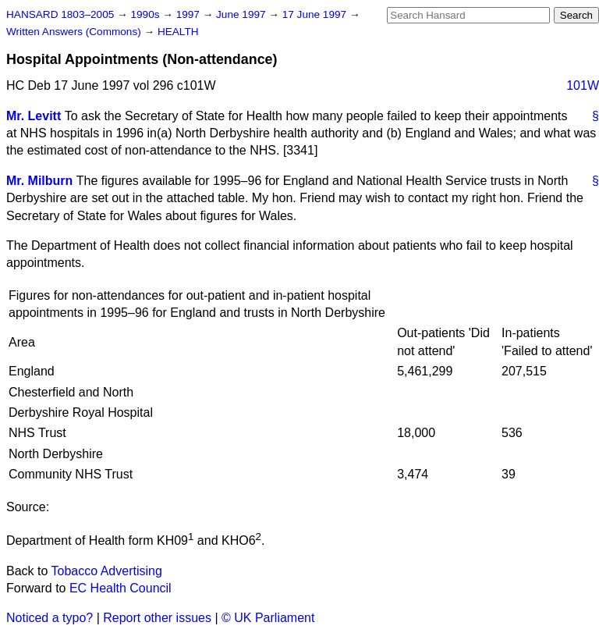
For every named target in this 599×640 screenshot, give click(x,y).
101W (582, 85)
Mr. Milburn (39, 180)
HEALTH (178, 31)
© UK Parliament (268, 617)
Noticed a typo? (49, 617)
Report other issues (157, 617)
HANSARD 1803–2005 (60, 14)
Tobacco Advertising (106, 571)
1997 (189, 14)
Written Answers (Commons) (75, 31)
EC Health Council (120, 588)
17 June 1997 (315, 14)
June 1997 (242, 14)
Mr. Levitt (33, 116)
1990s (146, 14)
